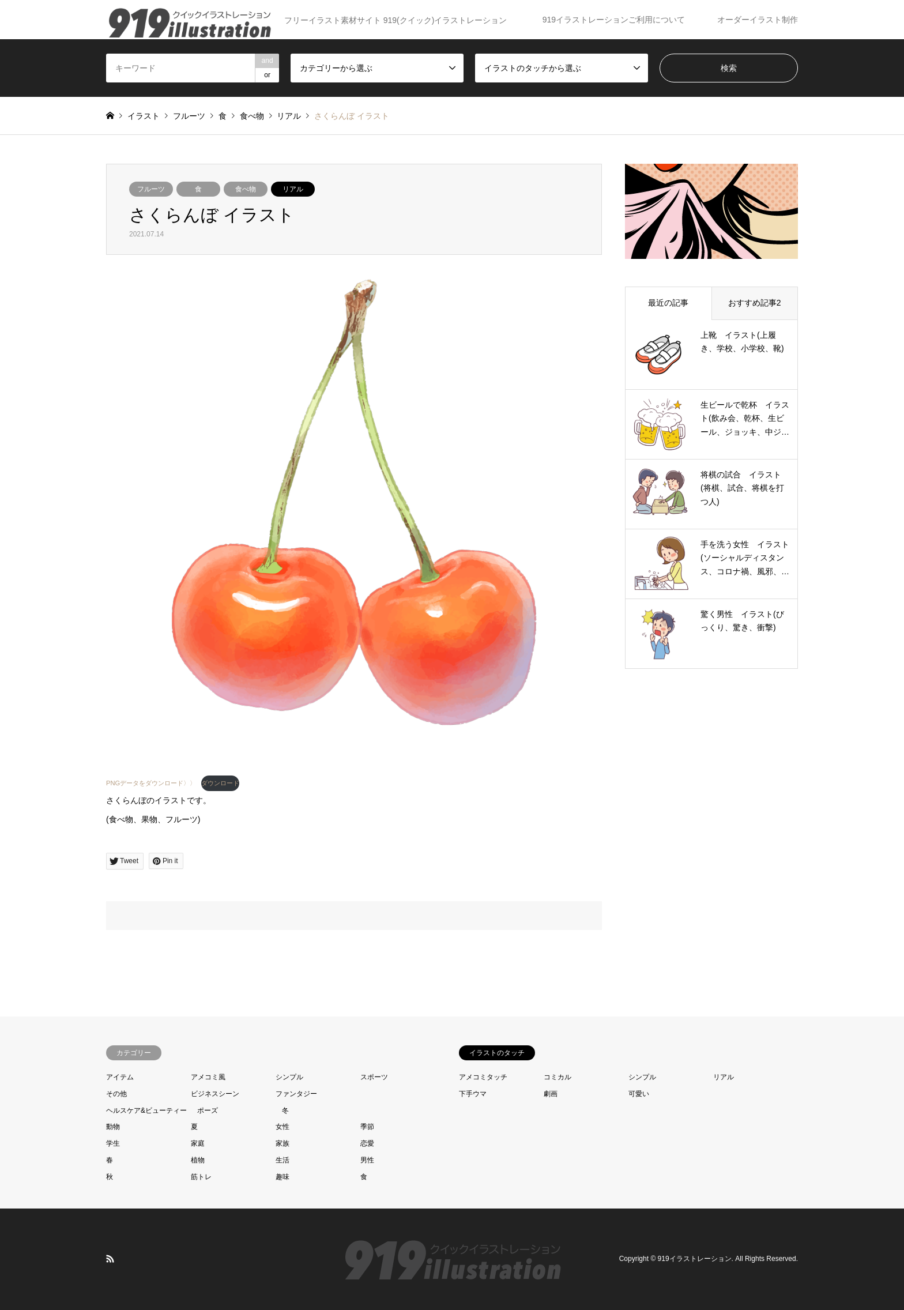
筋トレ (201, 1177)
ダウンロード (220, 783)
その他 (116, 1094)
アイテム (120, 1077)
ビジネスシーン (215, 1094)
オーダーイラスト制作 (757, 19)
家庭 (198, 1143)
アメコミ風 (208, 1077)
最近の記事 (668, 302)
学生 (113, 1143)
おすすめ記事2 (754, 302)
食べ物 (245, 189)
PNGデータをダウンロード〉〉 (151, 783)
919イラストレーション (695, 1259)
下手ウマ (473, 1094)
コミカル (557, 1077)
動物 (113, 1127)
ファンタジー (296, 1094)
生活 (282, 1160)
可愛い (638, 1094)
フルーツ (151, 189)
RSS (110, 1259)
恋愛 (367, 1143)
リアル (292, 189)
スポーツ (374, 1077)
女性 (282, 1127)
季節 (367, 1127)
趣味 (282, 1177)
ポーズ (207, 1110)
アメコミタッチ (483, 1077)
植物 (198, 1160)
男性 (367, 1160)
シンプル (289, 1077)
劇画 (551, 1094)
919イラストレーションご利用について (614, 19)
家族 (282, 1143)
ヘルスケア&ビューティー (146, 1110)
